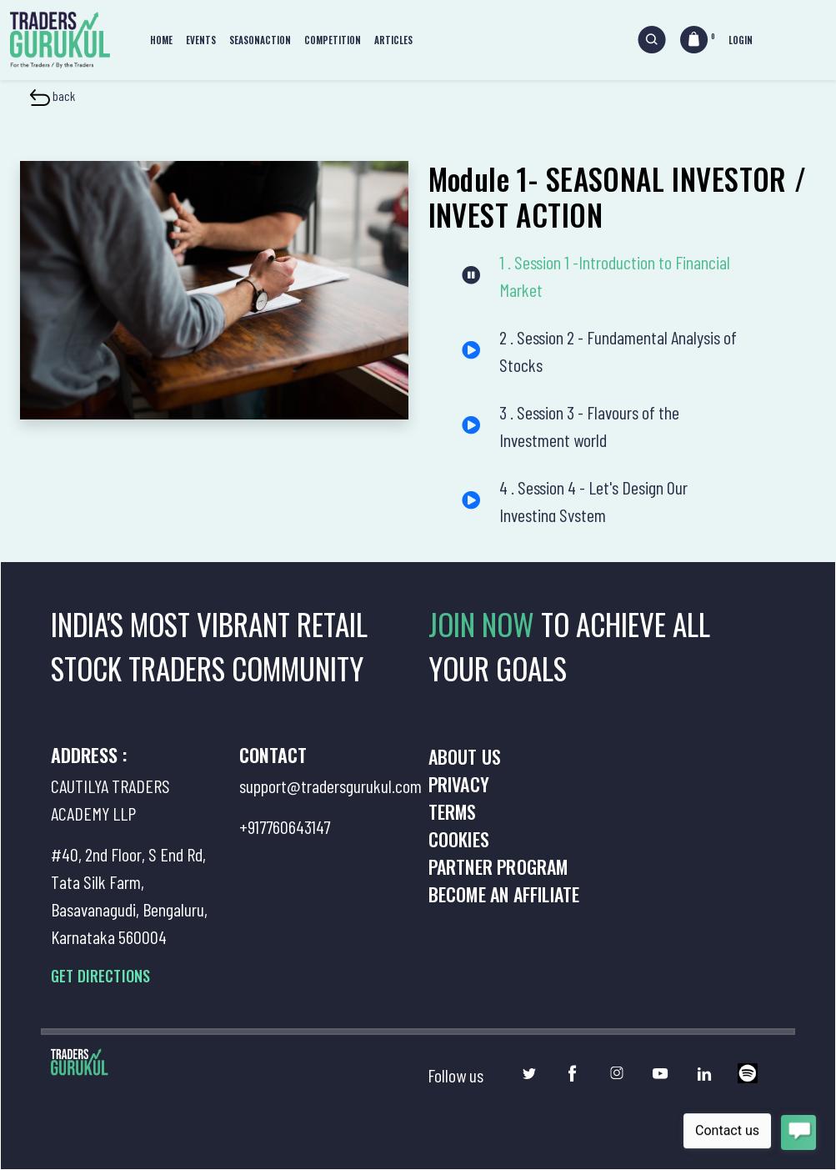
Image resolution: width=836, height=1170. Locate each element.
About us (465, 756)
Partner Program (498, 866)
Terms (452, 811)
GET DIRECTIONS (100, 976)
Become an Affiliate (504, 894)
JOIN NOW (484, 623)
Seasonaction (260, 40)
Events (201, 40)
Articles (393, 40)
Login (740, 40)
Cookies (458, 839)
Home (161, 40)
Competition (332, 40)
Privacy (458, 784)
